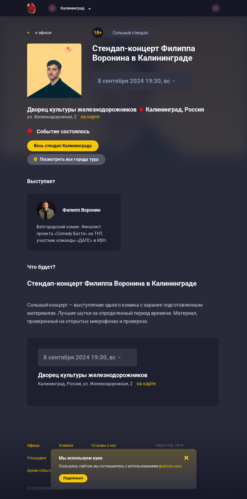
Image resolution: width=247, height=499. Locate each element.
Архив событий (40, 470)
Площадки (36, 458)
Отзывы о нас (103, 445)
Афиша (33, 445)
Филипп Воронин (81, 210)
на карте (90, 116)
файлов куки (170, 466)
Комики (66, 445)
